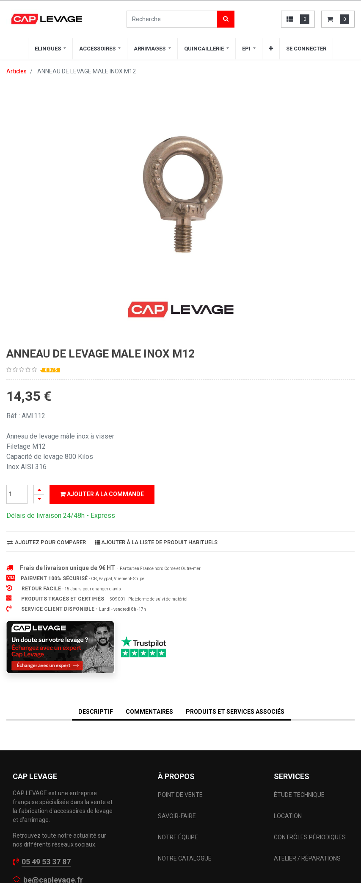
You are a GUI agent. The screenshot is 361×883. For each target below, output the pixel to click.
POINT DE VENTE (180, 794)
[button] (271, 48)
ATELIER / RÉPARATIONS (307, 858)
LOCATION (288, 816)
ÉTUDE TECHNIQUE (300, 794)
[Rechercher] (225, 19)
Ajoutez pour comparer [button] (46, 542)
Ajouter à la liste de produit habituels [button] (156, 542)
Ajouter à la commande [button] (102, 494)
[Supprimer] (39, 499)
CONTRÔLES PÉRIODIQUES (310, 837)
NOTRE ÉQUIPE (178, 837)
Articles (16, 71)
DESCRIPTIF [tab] (95, 711)
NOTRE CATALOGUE (185, 858)
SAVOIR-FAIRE (177, 816)
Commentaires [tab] (149, 711)
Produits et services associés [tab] (235, 711)
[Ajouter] (39, 489)
